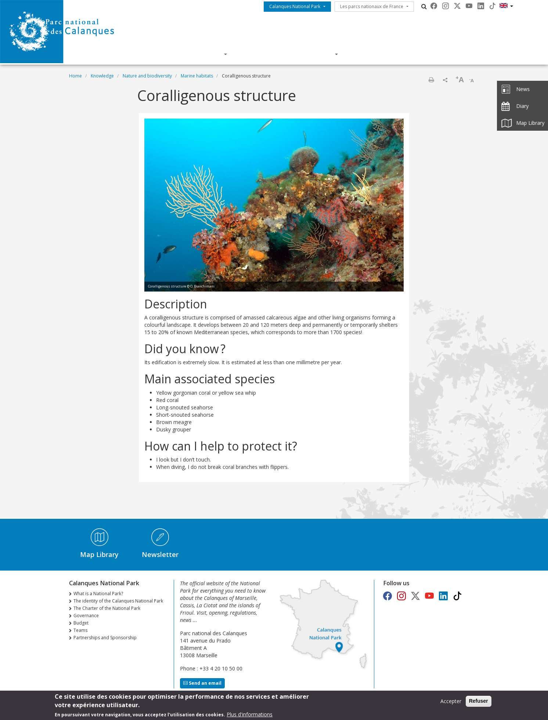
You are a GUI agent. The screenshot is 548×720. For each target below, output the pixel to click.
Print (431, 79)
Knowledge (263, 54)
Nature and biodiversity (147, 76)
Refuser (478, 703)
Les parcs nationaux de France (371, 6)
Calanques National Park (294, 6)
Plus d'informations (250, 716)
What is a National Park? (98, 593)
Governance (86, 615)
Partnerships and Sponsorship (105, 637)
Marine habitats (197, 76)
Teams (80, 630)
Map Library (99, 554)
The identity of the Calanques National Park (118, 601)
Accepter (450, 702)
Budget (81, 623)
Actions (318, 54)
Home (75, 76)
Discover (206, 54)
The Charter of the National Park (106, 608)
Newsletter (160, 554)
